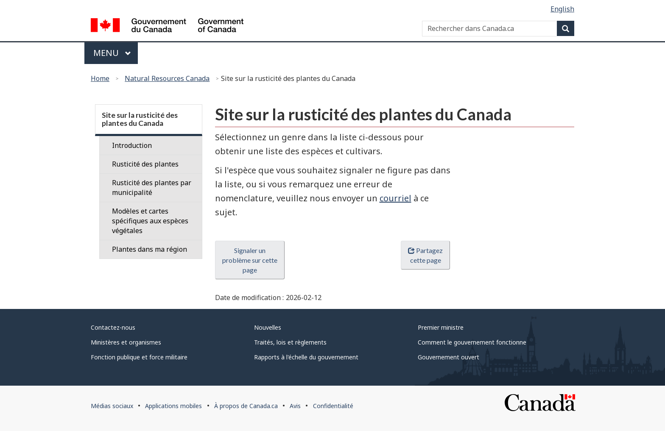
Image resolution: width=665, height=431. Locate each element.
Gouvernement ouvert (448, 357)
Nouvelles (267, 327)
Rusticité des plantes (145, 164)
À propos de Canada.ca (246, 406)
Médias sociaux (112, 406)
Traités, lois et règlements (290, 342)
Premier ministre (441, 327)
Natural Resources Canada (167, 78)
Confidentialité (333, 406)
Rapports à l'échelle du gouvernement (306, 357)
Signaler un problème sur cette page (249, 260)
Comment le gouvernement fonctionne (472, 342)
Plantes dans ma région (149, 249)
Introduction (132, 145)
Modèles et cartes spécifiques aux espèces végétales (150, 220)
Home (100, 78)
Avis (295, 406)
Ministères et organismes (126, 342)
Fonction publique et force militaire (139, 357)
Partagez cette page (425, 255)
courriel (395, 198)
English (562, 9)
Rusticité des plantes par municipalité (151, 187)
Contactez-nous (113, 327)
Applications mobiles (173, 406)
